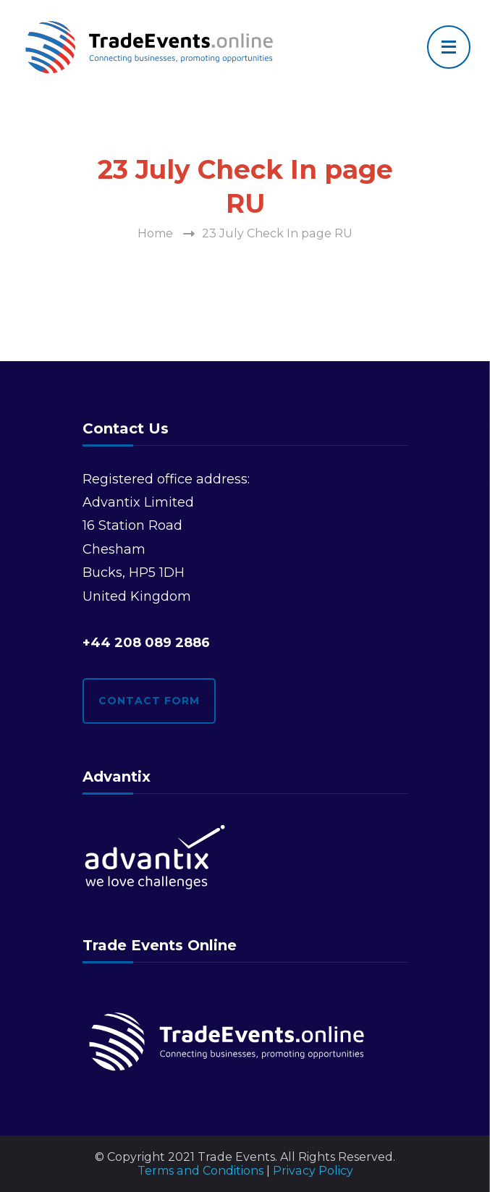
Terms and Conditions (200, 1171)
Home (155, 233)
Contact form (149, 700)
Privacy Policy (313, 1171)
